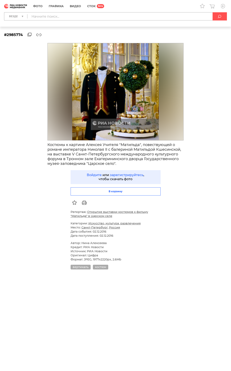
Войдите (94, 175)
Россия (114, 227)
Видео (75, 6)
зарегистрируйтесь (126, 175)
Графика (56, 6)
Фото (38, 6)
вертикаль (81, 267)
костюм (100, 267)
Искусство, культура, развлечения (114, 223)
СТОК (91, 6)
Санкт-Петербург (94, 227)
